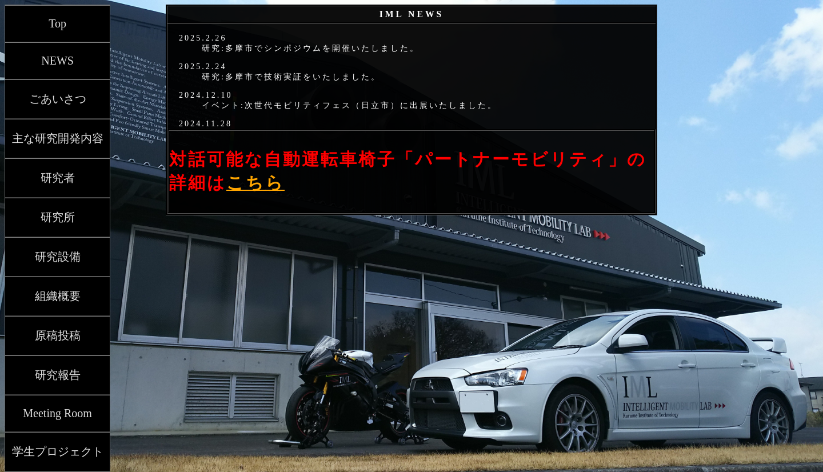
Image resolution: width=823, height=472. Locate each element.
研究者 (58, 177)
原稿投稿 (58, 335)
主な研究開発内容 (57, 138)
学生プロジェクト (57, 451)
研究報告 (58, 375)
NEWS (57, 60)
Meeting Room (57, 413)
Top (57, 23)
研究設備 (58, 256)
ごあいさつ (57, 99)
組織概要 (58, 296)
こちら (255, 182)
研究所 (58, 217)
